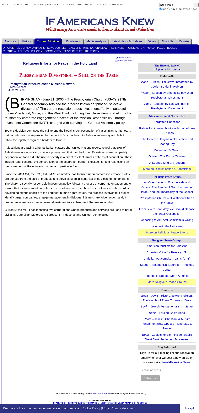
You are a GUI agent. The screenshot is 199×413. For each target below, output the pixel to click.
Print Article (123, 57)
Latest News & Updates (127, 41)
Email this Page (123, 60)
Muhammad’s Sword (167, 150)
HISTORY (71, 403)
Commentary (53, 51)
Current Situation (48, 41)
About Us (167, 41)
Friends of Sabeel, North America (167, 275)
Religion (36, 51)
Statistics (10, 41)
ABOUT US (142, 403)
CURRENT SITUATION (88, 403)
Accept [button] (189, 408)
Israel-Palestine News (110, 4)
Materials (38, 4)
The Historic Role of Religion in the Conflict (167, 67)
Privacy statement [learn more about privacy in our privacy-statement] (123, 408)
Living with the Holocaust (167, 226)
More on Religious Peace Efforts (167, 232)
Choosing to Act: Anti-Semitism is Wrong (167, 219)
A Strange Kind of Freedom (167, 162)
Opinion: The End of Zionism (167, 156)
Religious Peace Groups (167, 240)
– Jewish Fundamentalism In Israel (167, 306)
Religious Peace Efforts (167, 176)
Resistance (117, 48)
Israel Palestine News (183, 9)
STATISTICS (59, 403)
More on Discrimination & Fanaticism (167, 168)
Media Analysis (96, 41)
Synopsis (8, 48)
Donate (6, 4)
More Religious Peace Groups (167, 282)
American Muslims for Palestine (167, 246)
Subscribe (53, 4)
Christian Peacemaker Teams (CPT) (167, 258)
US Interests (73, 41)
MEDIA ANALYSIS (126, 403)
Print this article (100, 393)
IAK (164, 9)
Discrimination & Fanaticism (167, 116)
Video (152, 41)
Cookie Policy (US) (94, 408)
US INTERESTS (108, 403)
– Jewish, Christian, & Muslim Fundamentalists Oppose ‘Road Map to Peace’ (167, 323)
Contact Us (21, 4)
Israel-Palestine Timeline (78, 4)
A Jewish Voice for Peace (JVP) (167, 252)
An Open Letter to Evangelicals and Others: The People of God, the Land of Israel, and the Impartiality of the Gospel (167, 187)
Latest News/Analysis (31, 48)
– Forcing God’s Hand (167, 312)
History (26, 41)
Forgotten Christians (167, 121)
